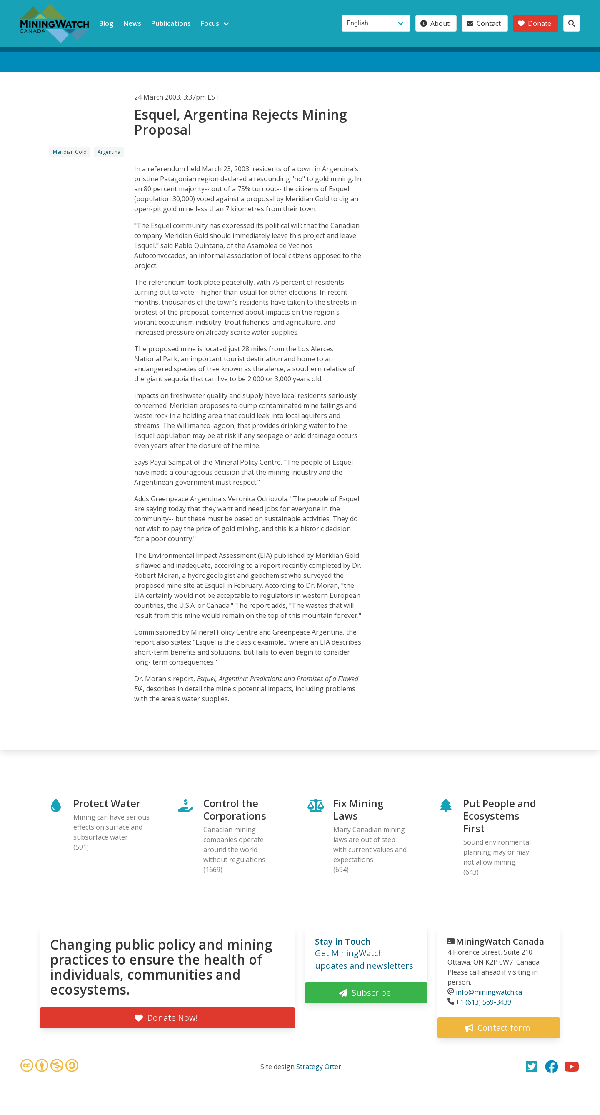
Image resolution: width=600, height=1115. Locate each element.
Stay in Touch (342, 941)
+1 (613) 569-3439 (483, 1002)
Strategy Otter (318, 1066)
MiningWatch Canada (500, 941)
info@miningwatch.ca (489, 992)
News (132, 23)
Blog (106, 23)
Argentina (109, 151)
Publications (171, 23)
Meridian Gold (70, 151)
